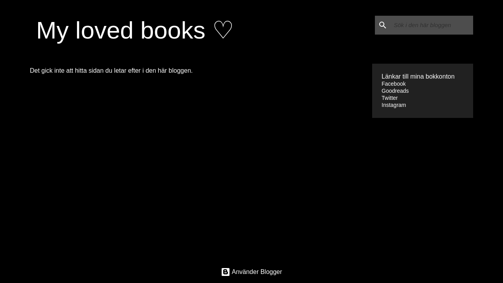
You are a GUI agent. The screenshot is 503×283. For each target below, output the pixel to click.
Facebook (394, 84)
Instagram (394, 105)
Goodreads (395, 91)
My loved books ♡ (135, 30)
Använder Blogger (251, 271)
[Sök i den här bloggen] (432, 25)
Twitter (390, 98)
